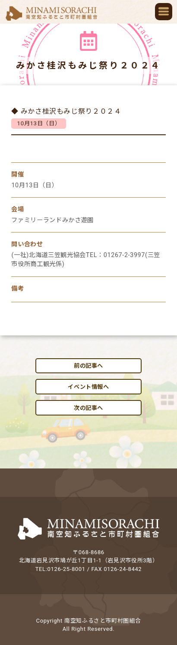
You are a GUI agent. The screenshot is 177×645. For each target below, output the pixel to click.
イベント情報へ (88, 387)
